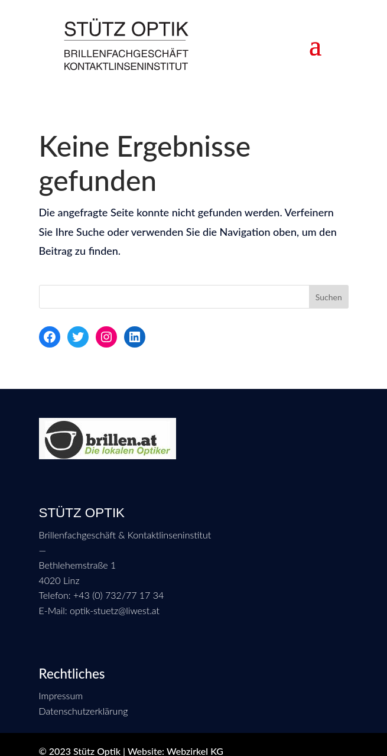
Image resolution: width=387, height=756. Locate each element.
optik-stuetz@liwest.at (113, 610)
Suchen (329, 297)
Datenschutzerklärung (83, 710)
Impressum (61, 695)
